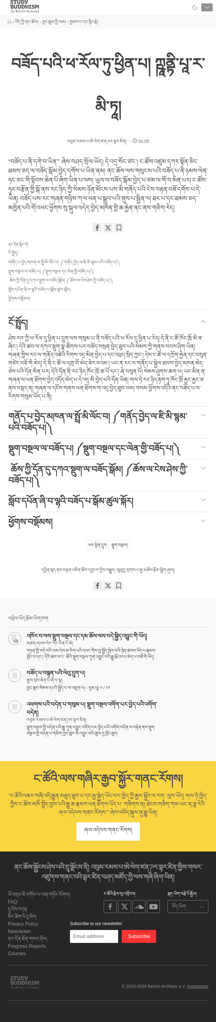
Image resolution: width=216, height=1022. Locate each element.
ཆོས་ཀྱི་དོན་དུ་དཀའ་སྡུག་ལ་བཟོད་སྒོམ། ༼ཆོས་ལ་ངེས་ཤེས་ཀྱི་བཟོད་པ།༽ (60, 280)
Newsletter (19, 931)
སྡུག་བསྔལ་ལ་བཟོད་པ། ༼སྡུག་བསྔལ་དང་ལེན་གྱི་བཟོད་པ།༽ (51, 271)
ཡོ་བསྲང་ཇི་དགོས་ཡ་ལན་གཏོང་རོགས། (39, 894)
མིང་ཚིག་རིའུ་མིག (22, 916)
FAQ (12, 901)
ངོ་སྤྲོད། (13, 252)
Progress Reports (27, 946)
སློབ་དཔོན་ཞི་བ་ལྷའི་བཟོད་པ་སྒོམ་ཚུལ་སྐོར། (39, 289)
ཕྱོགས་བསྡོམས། (19, 298)
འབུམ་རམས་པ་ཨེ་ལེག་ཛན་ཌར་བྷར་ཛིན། (96, 141)
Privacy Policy (23, 924)
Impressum (197, 986)
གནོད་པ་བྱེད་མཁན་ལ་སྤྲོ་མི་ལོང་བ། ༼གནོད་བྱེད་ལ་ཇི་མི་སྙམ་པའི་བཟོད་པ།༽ (64, 262)
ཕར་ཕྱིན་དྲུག (97, 545)
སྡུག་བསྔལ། (119, 545)
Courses (17, 953)
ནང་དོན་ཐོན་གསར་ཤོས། (27, 938)
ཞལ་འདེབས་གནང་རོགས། (108, 830)
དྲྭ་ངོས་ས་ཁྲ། (17, 909)
